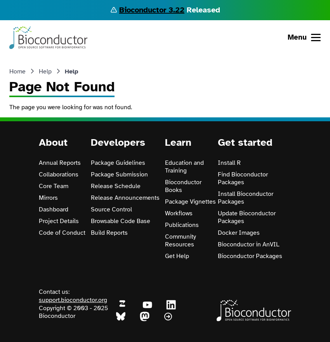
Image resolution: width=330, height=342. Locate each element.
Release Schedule (116, 186)
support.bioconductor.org (73, 300)
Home (17, 71)
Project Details (59, 221)
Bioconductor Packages (250, 256)
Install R (229, 163)
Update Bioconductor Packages (247, 217)
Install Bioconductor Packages (245, 198)
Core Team (53, 186)
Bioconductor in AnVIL (249, 244)
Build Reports (109, 233)
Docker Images (239, 233)
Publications (182, 225)
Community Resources (180, 240)
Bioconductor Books (183, 186)
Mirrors (48, 198)
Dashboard (53, 209)
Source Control (111, 209)
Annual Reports (60, 163)
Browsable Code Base (120, 221)
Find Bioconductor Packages (243, 178)
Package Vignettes (190, 202)
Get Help (177, 256)
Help (45, 71)
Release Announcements (125, 198)
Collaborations (58, 174)
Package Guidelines (118, 163)
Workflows (179, 213)
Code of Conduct (62, 233)
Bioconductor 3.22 (151, 10)
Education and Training (184, 166)
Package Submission (119, 174)
